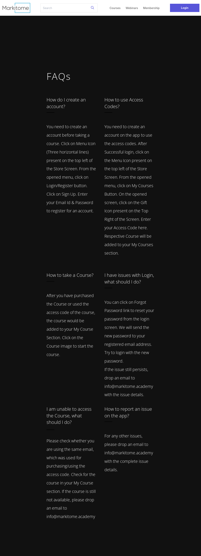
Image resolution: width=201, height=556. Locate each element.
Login (184, 7)
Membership (151, 8)
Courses (115, 8)
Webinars (132, 8)
